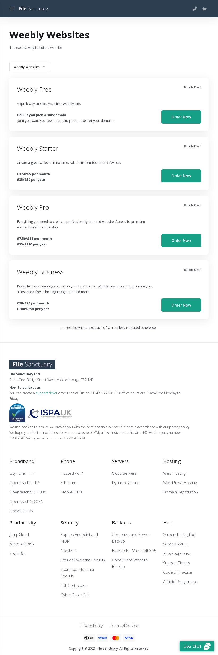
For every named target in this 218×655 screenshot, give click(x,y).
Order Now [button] (181, 117)
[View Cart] (205, 8)
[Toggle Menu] (12, 9)
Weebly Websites (29, 67)
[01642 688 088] (196, 8)
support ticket (46, 392)
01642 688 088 (101, 392)
